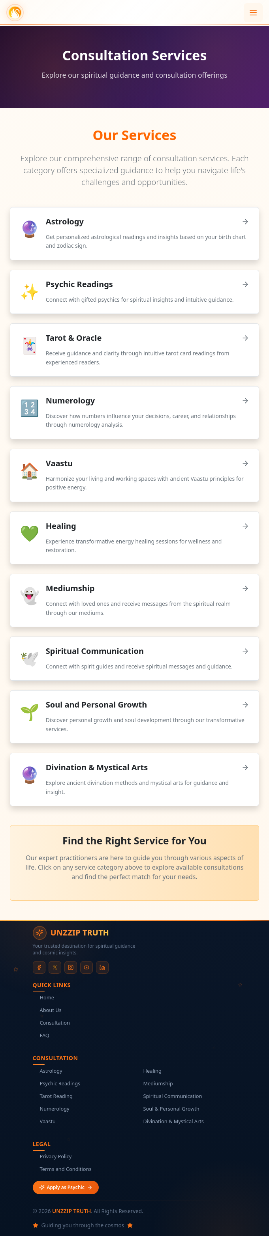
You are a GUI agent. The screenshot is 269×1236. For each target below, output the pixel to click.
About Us (47, 1010)
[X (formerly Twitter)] (55, 967)
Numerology (51, 1108)
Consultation (51, 1022)
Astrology (47, 1070)
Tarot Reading (53, 1096)
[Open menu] (253, 12)
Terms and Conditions (62, 1169)
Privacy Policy (52, 1156)
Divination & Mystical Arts (170, 1121)
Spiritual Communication (169, 1096)
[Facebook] (39, 967)
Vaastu (44, 1121)
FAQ (41, 1035)
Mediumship (154, 1083)
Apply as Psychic (65, 1187)
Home (43, 997)
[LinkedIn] (102, 967)
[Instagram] (70, 967)
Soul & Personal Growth (167, 1108)
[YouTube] (86, 967)
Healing (149, 1070)
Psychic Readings (57, 1083)
